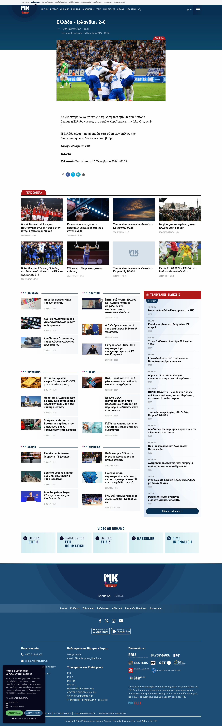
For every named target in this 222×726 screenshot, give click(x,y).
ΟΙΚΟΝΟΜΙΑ (33, 371)
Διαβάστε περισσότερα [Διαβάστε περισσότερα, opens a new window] (27, 693)
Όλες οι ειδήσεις (172, 511)
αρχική (25, 2)
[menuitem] (139, 10)
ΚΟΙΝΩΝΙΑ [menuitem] (64, 9)
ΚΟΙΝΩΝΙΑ (33, 293)
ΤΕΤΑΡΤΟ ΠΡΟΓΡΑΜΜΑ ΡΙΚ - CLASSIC (87, 700)
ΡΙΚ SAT (71, 685)
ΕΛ (189, 9)
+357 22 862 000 (33, 655)
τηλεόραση (47, 2)
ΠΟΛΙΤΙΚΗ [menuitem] (76, 9)
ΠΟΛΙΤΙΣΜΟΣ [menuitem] (109, 9)
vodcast (107, 2)
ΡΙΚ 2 (70, 677)
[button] (7, 698)
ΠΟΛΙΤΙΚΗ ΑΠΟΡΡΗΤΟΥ (62, 713)
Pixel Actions (142, 721)
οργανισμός (120, 2)
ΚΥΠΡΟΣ (151, 338)
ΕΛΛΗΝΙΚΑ (104, 595)
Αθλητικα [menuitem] (131, 9)
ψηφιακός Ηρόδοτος (91, 2)
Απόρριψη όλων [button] (33, 713)
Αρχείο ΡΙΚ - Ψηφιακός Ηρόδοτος (84, 658)
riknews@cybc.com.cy (36, 661)
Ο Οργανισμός (74, 655)
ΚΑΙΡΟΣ (151, 409)
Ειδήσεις (75, 608)
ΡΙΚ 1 (70, 673)
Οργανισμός (156, 608)
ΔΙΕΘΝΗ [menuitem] (121, 9)
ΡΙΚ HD (71, 681)
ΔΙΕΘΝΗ (31, 447)
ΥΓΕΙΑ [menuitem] (98, 9)
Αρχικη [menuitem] (44, 9)
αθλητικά (74, 2)
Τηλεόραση (88, 608)
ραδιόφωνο (61, 2)
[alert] (24, 694)
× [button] (43, 668)
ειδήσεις (35, 2)
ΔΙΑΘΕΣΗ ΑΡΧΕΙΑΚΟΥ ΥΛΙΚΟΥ (85, 713)
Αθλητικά (117, 608)
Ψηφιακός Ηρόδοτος (136, 608)
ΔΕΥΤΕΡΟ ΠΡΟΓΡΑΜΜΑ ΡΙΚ (81, 693)
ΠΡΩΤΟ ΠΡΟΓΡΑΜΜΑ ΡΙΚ (80, 689)
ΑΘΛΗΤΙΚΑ (159, 38)
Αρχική (63, 608)
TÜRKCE (119, 595)
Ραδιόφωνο (103, 608)
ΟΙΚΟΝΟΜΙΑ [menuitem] (88, 9)
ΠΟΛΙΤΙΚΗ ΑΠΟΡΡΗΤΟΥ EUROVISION (112, 713)
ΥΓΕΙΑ (92, 371)
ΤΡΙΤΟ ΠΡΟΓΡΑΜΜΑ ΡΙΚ (80, 696)
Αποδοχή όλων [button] (14, 713)
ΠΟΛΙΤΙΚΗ (94, 293)
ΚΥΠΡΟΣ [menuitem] (54, 9)
